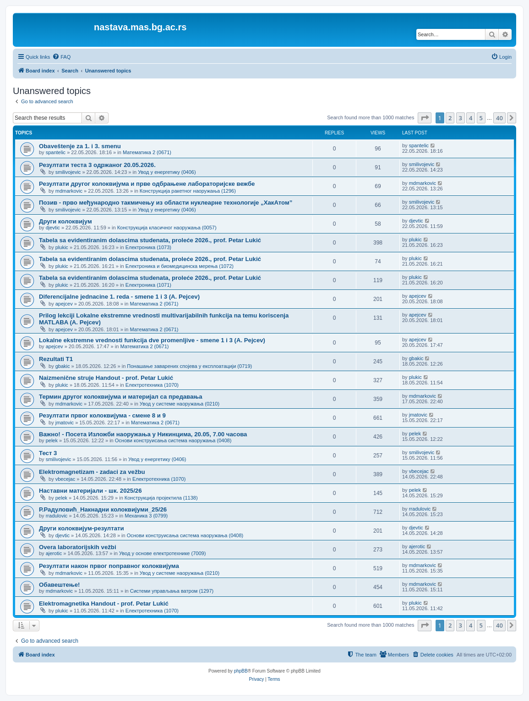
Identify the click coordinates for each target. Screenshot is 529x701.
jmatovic (64, 422)
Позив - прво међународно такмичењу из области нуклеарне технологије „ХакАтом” (165, 202)
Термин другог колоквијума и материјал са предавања (120, 396)
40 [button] (499, 118)
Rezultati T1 (56, 359)
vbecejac (65, 479)
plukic (61, 247)
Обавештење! (59, 584)
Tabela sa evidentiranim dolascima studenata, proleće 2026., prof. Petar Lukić (150, 240)
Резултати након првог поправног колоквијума (109, 565)
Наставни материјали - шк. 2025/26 (90, 490)
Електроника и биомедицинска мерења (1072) (179, 266)
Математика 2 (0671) (147, 152)
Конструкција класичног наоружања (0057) (167, 227)
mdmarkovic (68, 191)
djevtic (53, 227)
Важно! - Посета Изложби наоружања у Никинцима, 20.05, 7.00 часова (143, 434)
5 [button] (481, 118)
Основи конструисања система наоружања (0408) (173, 440)
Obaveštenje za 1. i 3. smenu (80, 146)
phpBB (241, 670)
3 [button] (460, 118)
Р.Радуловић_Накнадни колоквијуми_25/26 (103, 509)
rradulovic (57, 515)
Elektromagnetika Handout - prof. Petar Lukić (104, 603)
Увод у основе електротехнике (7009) (162, 553)
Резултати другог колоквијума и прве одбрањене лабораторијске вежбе (147, 183)
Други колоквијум (65, 221)
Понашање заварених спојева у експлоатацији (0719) (189, 366)
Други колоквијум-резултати (81, 528)
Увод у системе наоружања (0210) (179, 403)
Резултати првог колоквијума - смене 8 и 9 (102, 415)
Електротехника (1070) (152, 385)
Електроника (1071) (148, 285)
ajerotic (54, 553)
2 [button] (450, 118)
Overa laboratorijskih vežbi (77, 547)
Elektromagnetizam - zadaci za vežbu (92, 471)
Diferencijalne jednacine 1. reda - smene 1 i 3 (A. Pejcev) (119, 296)
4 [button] (470, 118)
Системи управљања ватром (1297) (171, 591)
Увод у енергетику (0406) (167, 172)
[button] (424, 117)
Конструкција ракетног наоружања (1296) (188, 191)
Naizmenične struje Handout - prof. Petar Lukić (106, 377)
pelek (52, 440)
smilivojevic (68, 172)
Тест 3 (48, 453)
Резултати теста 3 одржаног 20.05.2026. (97, 164)
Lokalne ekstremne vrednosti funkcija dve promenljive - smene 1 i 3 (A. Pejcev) (152, 340)
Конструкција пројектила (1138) (161, 498)
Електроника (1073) (148, 247)
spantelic (55, 152)
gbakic (62, 366)
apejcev (64, 303)
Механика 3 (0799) (146, 515)
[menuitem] (61, 56)
